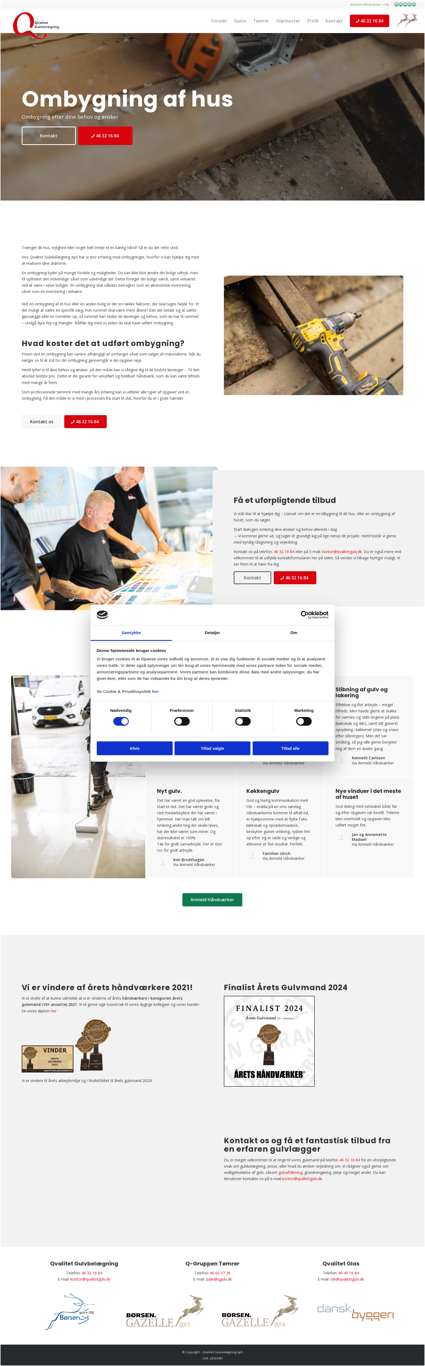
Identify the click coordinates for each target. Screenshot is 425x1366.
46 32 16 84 (284, 551)
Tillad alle (290, 748)
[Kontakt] (49, 136)
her (155, 691)
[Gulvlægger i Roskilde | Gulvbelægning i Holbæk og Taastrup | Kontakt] (39, 25)
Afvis (135, 748)
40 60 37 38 (220, 1272)
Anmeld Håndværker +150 (369, 4)
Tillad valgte (212, 748)
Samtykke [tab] (131, 632)
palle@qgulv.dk (219, 1279)
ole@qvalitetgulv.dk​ (347, 1279)
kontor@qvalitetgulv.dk (342, 551)
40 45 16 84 (348, 1272)
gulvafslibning (290, 1172)
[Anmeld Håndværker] (212, 899)
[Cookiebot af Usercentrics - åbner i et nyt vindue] (305, 615)
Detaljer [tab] (212, 632)
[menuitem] (370, 4)
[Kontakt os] (42, 421)
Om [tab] (293, 632)
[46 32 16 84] (105, 136)
